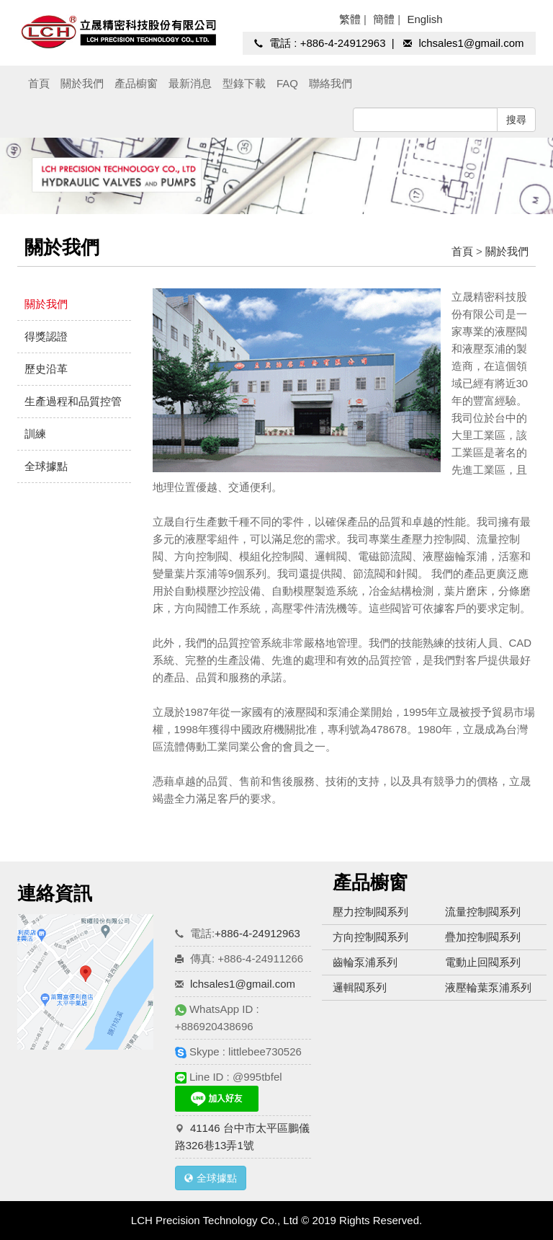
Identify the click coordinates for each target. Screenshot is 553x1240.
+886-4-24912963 (343, 43)
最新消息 (190, 83)
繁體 (350, 19)
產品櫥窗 (136, 83)
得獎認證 (46, 336)
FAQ (287, 83)
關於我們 (82, 83)
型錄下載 (244, 83)
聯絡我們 (330, 83)
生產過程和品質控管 (73, 401)
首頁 (39, 83)
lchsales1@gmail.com (470, 43)
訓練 (35, 434)
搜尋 (516, 119)
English (424, 19)
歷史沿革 (46, 369)
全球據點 (46, 466)
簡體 (384, 19)
